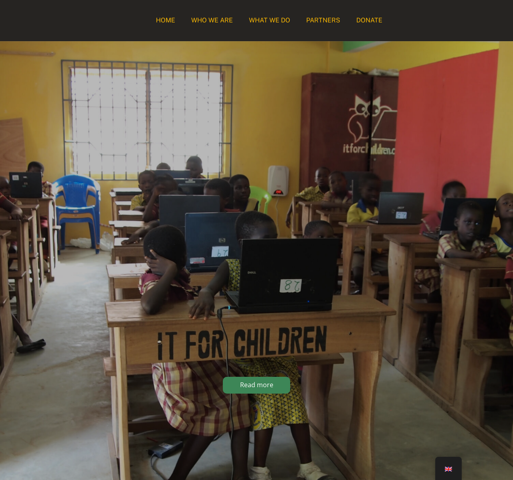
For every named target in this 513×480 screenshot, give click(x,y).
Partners (323, 20)
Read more (256, 384)
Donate (369, 20)
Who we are (212, 20)
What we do (269, 20)
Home (165, 20)
